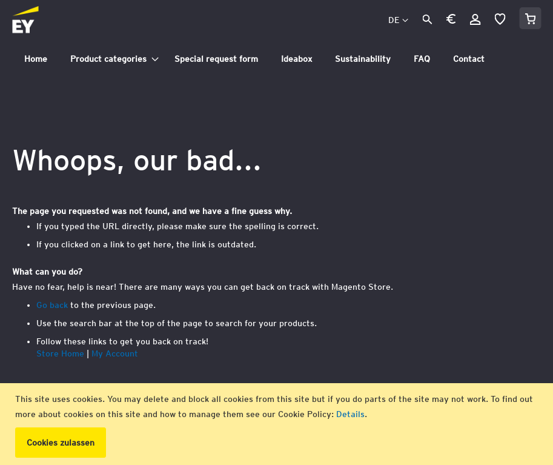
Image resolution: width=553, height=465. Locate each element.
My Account (114, 353)
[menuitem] (36, 59)
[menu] (276, 59)
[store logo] (52, 20)
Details (350, 414)
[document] (278, 424)
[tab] (276, 59)
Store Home (60, 353)
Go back (52, 305)
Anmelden (474, 19)
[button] (450, 21)
